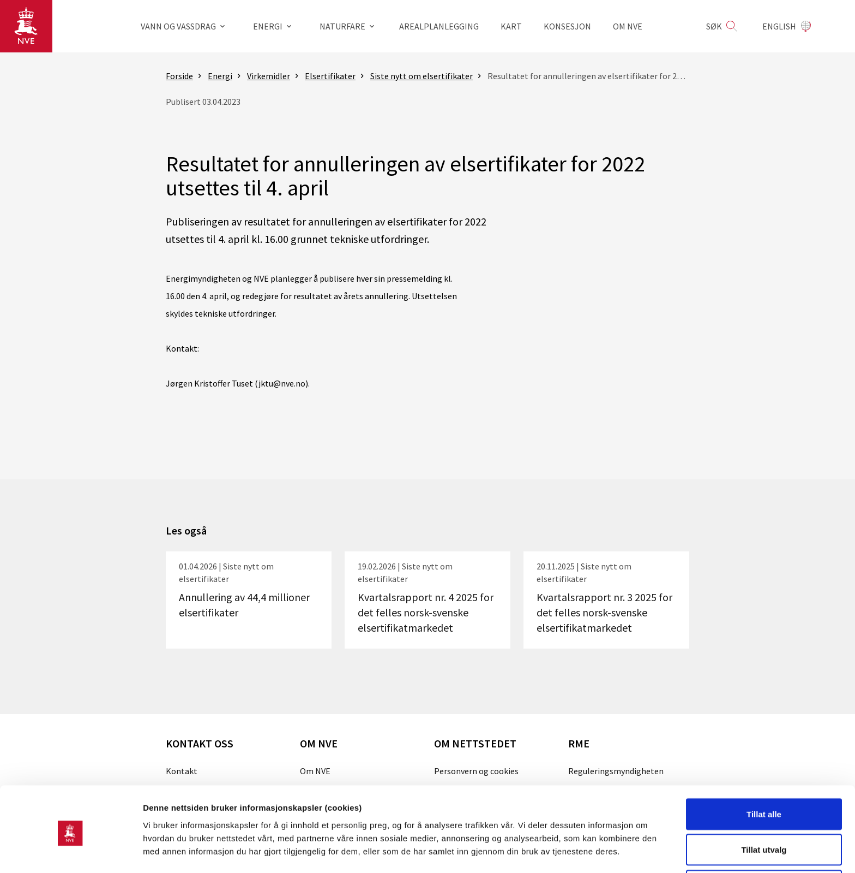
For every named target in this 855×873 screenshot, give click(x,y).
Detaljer (580, 845)
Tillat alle (763, 772)
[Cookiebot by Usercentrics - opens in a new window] (70, 852)
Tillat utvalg (763, 808)
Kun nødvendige (764, 843)
